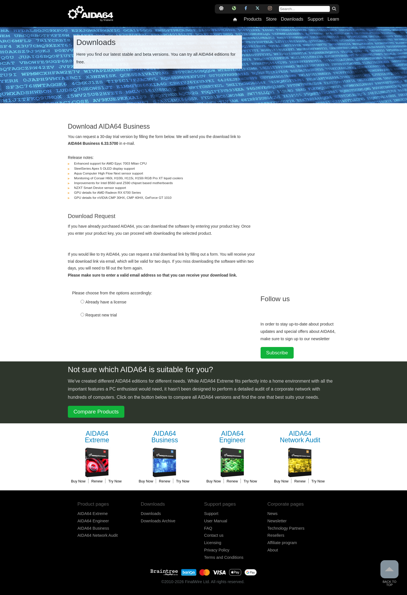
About (272, 550)
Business (165, 437)
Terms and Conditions (223, 557)
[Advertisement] (303, 199)
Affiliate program (282, 542)
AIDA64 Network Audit (97, 535)
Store (271, 19)
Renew (97, 481)
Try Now (115, 481)
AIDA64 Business (93, 528)
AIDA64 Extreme (92, 513)
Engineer (232, 437)
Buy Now (78, 481)
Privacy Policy (217, 550)
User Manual (215, 521)
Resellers (275, 535)
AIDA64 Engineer (93, 521)
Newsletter (277, 521)
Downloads (292, 19)
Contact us (214, 535)
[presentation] (111, 341)
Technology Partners (285, 528)
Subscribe (277, 352)
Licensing (212, 542)
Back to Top (389, 573)
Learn (333, 19)
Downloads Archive (158, 521)
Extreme (97, 437)
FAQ (208, 528)
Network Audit (300, 437)
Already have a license (105, 302)
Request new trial (101, 315)
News (272, 513)
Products (252, 19)
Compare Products (96, 412)
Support (315, 19)
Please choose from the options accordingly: (112, 293)
